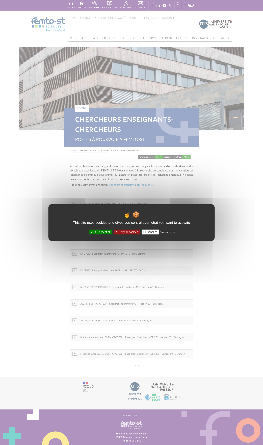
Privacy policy (167, 232)
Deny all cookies (127, 232)
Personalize (150, 232)
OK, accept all (100, 232)
